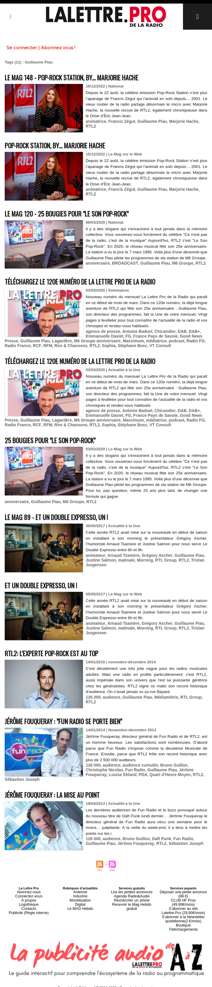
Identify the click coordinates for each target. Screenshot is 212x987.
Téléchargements (183, 914)
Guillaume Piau (148, 121)
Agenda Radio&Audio (131, 889)
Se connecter (22, 47)
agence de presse (102, 334)
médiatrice (148, 343)
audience (110, 697)
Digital (80, 897)
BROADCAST (122, 269)
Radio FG (185, 343)
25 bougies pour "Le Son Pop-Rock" (58, 440)
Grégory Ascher (152, 555)
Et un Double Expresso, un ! (47, 584)
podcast (167, 343)
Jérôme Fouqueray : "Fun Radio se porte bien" (74, 720)
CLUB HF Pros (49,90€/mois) (183, 893)
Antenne (80, 886)
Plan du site (92, 981)
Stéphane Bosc (113, 347)
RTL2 (199, 121)
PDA (104, 774)
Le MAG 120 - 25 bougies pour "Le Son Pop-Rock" (77, 213)
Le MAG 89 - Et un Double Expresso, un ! (65, 516)
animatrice (95, 121)
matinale (124, 559)
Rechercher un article (131, 893)
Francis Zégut (119, 121)
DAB (176, 334)
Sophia (91, 347)
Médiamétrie (162, 697)
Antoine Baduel (134, 334)
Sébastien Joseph (179, 774)
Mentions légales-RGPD (153, 977)
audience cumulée (137, 765)
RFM (33, 347)
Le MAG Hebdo (80, 900)
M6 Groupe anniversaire (92, 343)
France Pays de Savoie (151, 338)
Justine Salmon (100, 559)
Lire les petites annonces (132, 886)
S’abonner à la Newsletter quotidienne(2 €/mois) (183, 905)
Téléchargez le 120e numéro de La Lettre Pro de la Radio (93, 283)
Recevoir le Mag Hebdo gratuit (132, 897)
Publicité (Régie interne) (28, 904)
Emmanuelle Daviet (103, 338)
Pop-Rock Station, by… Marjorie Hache (64, 144)
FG (126, 338)
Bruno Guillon (169, 765)
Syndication (120, 981)
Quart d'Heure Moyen (130, 774)
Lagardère (58, 343)
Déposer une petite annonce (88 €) (183, 887)
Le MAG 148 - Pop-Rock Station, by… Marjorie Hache (83, 76)
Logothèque (28, 897)
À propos (28, 893)
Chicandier (160, 334)
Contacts (28, 900)
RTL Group (161, 559)
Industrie (80, 889)
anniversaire (97, 269)
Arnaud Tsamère (121, 555)
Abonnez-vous (28, 886)
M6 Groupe (177, 269)
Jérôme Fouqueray (169, 769)
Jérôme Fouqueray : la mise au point (60, 788)
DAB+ (188, 334)
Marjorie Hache (178, 121)
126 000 (93, 697)
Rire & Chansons (55, 347)
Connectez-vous (29, 889)
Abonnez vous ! (58, 47)
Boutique (183, 911)
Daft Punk (157, 833)
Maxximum (126, 343)
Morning (141, 559)
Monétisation (80, 893)
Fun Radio (111, 769)
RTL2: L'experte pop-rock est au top (60, 652)
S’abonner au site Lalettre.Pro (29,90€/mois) (183, 898)
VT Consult (139, 347)
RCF (23, 347)
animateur (95, 555)
